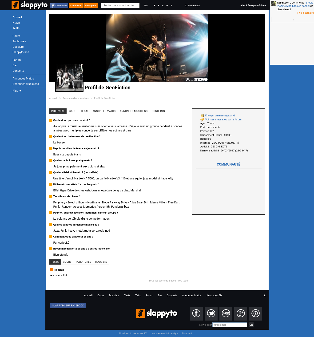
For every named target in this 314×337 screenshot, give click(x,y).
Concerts (18, 70)
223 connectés (192, 5)
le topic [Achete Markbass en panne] (295, 4)
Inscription (90, 5)
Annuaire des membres (76, 98)
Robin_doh (283, 2)
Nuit (146, 5)
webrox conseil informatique (165, 333)
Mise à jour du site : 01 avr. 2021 (133, 333)
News (16, 22)
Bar (15, 65)
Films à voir (187, 333)
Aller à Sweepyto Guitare (253, 5)
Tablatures (19, 41)
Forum (17, 60)
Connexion (61, 5)
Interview (57, 111)
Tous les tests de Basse (162, 280)
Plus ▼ (17, 90)
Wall (72, 111)
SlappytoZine (21, 52)
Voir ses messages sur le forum (221, 119)
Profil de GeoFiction (105, 98)
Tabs (138, 295)
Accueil (17, 17)
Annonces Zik (214, 295)
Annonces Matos (23, 78)
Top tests (183, 280)
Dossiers (18, 46)
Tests (16, 28)
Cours (16, 36)
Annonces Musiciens (26, 84)
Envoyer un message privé (217, 115)
